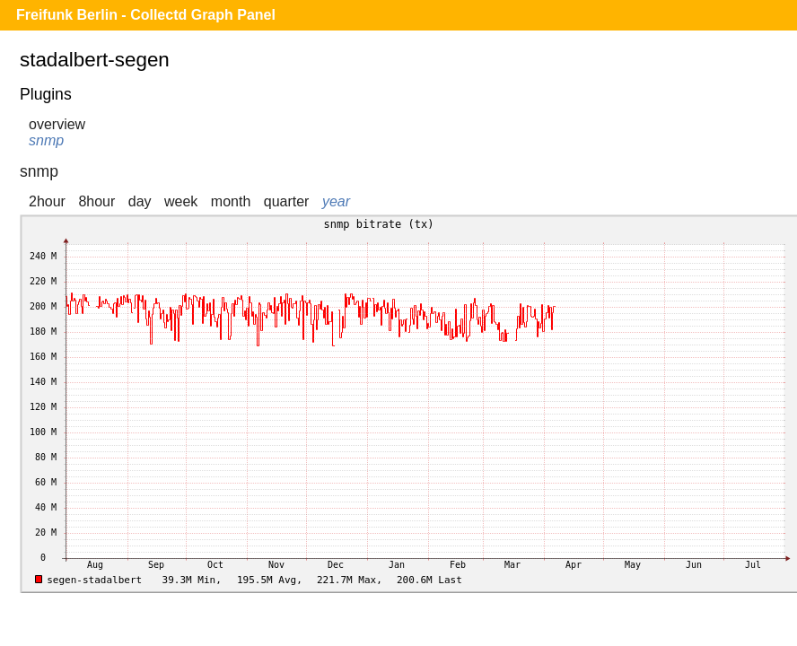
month (230, 201)
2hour (47, 201)
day (140, 201)
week (180, 201)
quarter (287, 201)
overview (57, 124)
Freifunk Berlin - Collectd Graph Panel (146, 14)
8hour (96, 201)
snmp (46, 140)
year (336, 201)
